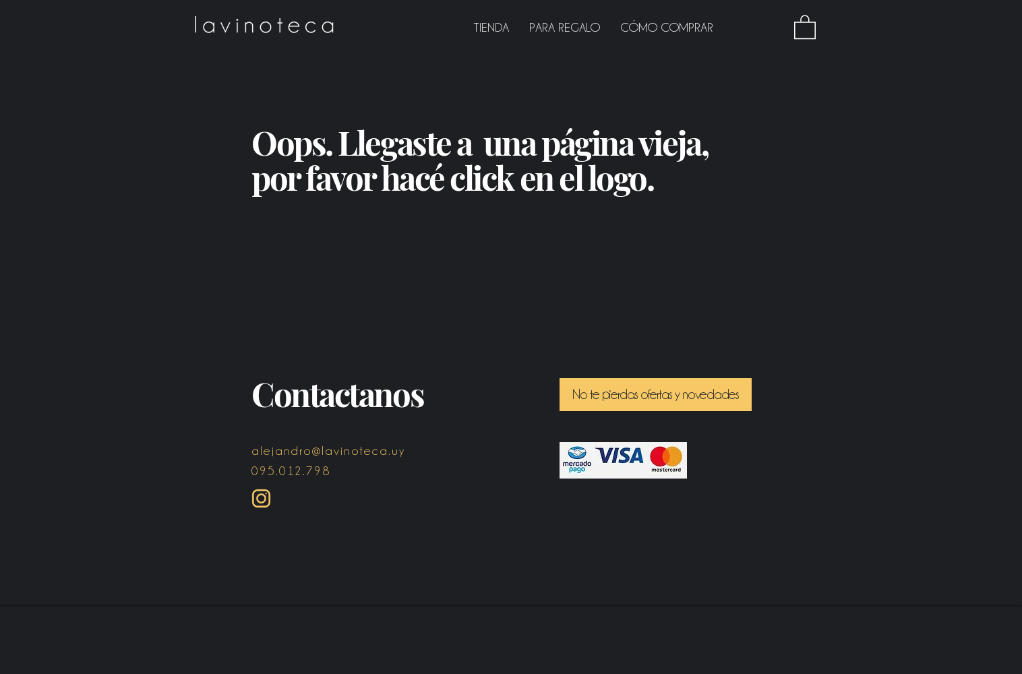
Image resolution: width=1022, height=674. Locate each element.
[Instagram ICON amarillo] (261, 498)
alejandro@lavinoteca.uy (328, 450)
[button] (805, 26)
